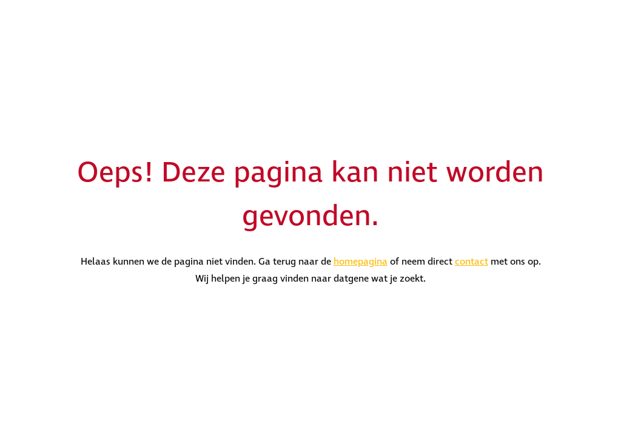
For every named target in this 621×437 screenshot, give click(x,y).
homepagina (361, 262)
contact (471, 262)
